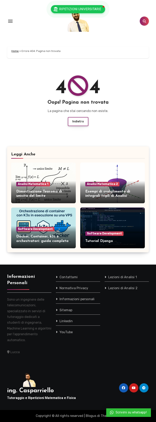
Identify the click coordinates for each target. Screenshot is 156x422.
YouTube (66, 332)
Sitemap (66, 310)
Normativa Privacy (74, 288)
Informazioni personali (77, 299)
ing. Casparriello (30, 391)
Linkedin (66, 321)
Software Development (35, 229)
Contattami (69, 277)
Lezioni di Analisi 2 (123, 288)
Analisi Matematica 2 (102, 184)
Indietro (78, 121)
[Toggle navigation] (10, 21)
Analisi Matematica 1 (33, 184)
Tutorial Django (99, 241)
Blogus (91, 416)
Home (15, 51)
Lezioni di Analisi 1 (122, 277)
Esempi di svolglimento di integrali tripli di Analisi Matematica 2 (107, 196)
